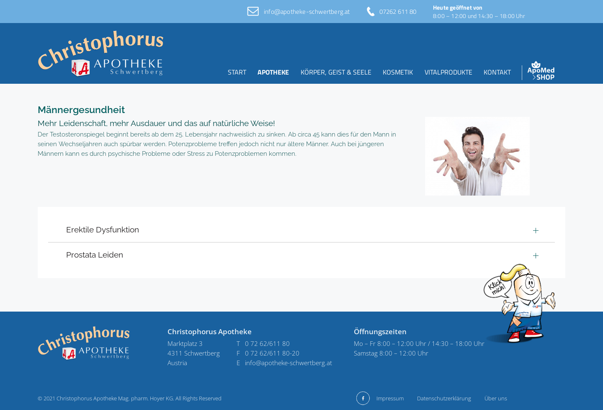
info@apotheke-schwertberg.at (307, 11)
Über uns (495, 398)
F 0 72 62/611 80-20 (268, 353)
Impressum (390, 398)
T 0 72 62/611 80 (263, 343)
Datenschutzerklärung (444, 398)
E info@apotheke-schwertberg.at (284, 362)
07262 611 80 (397, 11)
